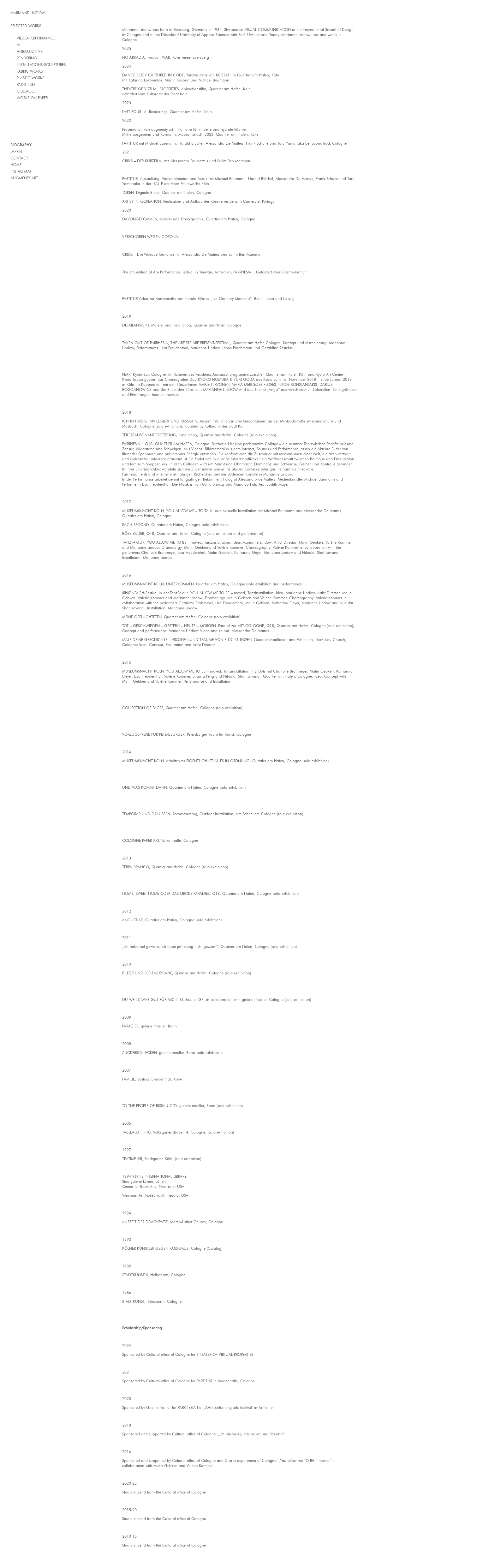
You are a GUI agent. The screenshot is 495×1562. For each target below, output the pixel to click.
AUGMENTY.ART (24, 178)
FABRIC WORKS (30, 71)
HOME (15, 164)
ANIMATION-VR (29, 51)
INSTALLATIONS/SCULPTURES (41, 64)
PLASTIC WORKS (30, 77)
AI (18, 44)
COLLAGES (26, 91)
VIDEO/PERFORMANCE (36, 38)
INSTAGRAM (20, 171)
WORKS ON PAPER (32, 97)
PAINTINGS (26, 84)
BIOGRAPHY (21, 144)
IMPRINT (17, 151)
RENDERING (27, 58)
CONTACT (19, 158)
